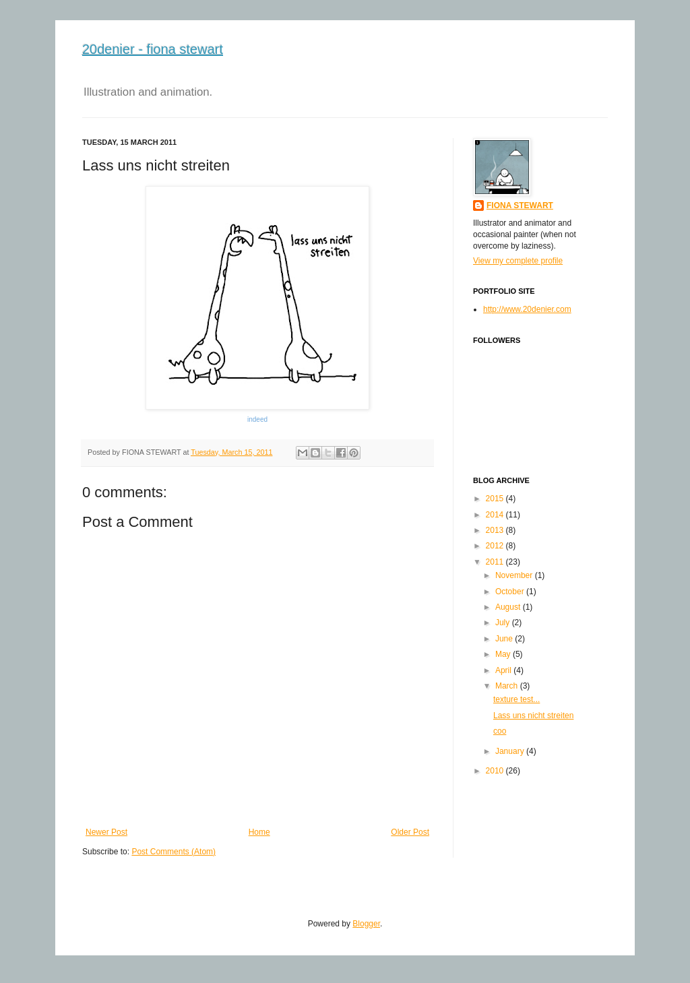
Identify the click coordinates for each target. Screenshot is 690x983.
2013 (495, 530)
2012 (495, 545)
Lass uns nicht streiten (533, 715)
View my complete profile (518, 260)
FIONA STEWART (520, 205)
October (509, 591)
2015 (495, 498)
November (513, 575)
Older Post (410, 832)
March (506, 686)
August (507, 607)
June (504, 638)
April (503, 670)
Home (259, 832)
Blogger (366, 923)
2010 (495, 770)
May (503, 654)
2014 (495, 514)
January (509, 751)
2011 (495, 562)
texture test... (516, 699)
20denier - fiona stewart (152, 49)
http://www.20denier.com (527, 309)
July (502, 622)
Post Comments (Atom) (173, 851)
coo (499, 731)
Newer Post (106, 832)
